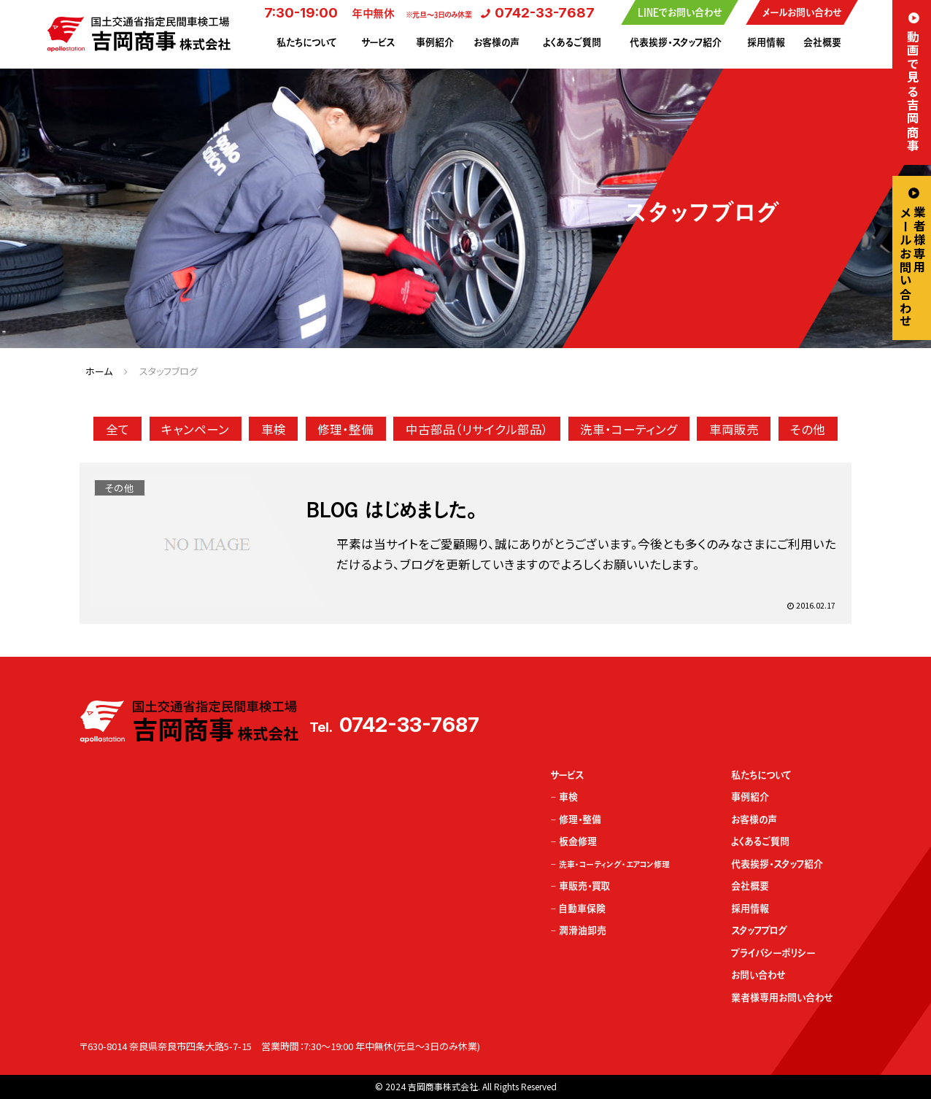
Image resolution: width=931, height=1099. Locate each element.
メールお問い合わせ (801, 12)
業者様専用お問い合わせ (782, 997)
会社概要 (822, 42)
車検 (273, 429)
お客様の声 (496, 42)
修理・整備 (345, 429)
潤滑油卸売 (582, 930)
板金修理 (578, 841)
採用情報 (766, 42)
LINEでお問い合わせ (680, 12)
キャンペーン (195, 429)
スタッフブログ (759, 930)
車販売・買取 (584, 885)
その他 (807, 429)
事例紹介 (435, 42)
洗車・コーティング (628, 429)
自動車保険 (582, 908)
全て (118, 429)
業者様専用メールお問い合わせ (913, 267)
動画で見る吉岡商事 (913, 91)
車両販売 (734, 429)
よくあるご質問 (572, 42)
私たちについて (307, 42)
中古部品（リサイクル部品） (477, 429)
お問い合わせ (758, 975)
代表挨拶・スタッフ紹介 (676, 42)
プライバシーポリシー (773, 953)
